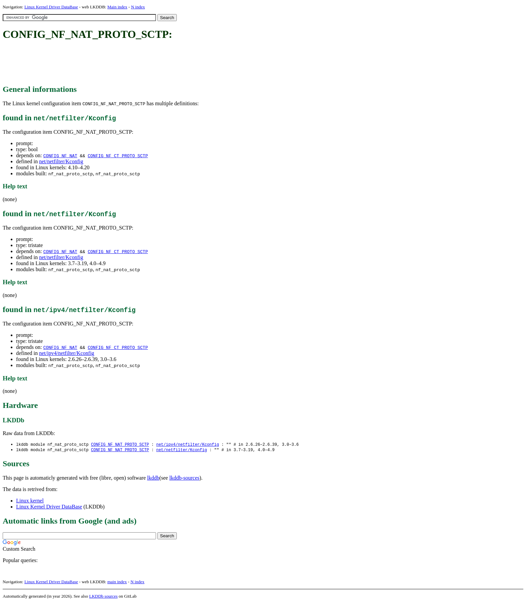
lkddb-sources (184, 478)
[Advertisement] (125, 63)
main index (117, 582)
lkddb (153, 478)
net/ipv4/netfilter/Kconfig (66, 353)
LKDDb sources (103, 596)
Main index (117, 6)
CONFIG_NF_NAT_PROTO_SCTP (120, 444)
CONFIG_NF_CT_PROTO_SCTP (118, 156)
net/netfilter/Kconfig (61, 161)
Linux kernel (30, 501)
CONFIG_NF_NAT (60, 156)
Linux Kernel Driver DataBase (51, 6)
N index (138, 6)
